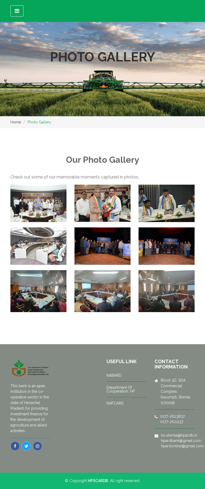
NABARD (114, 375)
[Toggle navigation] (16, 11)
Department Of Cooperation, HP (121, 389)
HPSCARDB (98, 481)
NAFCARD (115, 403)
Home (15, 122)
